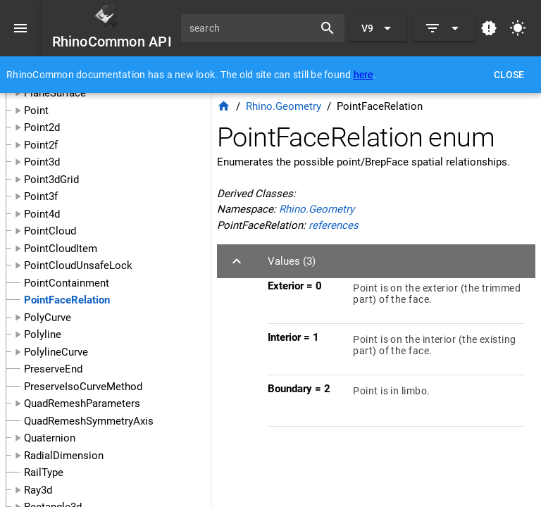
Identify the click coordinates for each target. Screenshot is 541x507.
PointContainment (66, 283)
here (363, 74)
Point (36, 110)
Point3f (41, 196)
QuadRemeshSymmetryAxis (89, 421)
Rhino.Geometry (283, 106)
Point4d (42, 214)
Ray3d (38, 490)
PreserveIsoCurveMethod (83, 386)
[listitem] (395, 298)
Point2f (41, 145)
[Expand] (444, 28)
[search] (252, 28)
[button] (376, 261)
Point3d (42, 162)
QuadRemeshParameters (82, 403)
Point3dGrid (51, 179)
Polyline (42, 334)
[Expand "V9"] (378, 28)
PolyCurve (47, 317)
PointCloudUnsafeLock (78, 265)
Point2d (42, 127)
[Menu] (20, 28)
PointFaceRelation (67, 300)
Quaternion (49, 438)
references (334, 225)
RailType (43, 472)
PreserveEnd (53, 369)
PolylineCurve (56, 352)
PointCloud (50, 231)
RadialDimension (64, 455)
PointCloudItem (60, 248)
